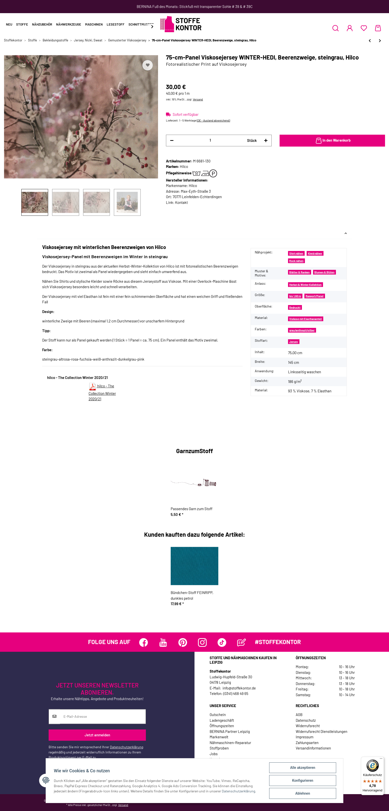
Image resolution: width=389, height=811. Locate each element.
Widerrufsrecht (308, 725)
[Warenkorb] (378, 28)
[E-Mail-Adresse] (103, 716)
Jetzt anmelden (97, 735)
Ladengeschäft (222, 720)
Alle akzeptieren (302, 768)
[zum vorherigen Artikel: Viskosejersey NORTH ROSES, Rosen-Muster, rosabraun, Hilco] (370, 40)
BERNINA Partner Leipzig (230, 731)
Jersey (293, 341)
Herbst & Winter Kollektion (305, 284)
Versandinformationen (313, 748)
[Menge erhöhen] (265, 140)
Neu (9, 24)
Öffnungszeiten (222, 725)
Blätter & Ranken (299, 272)
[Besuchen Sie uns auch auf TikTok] (222, 642)
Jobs (214, 753)
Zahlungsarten (307, 742)
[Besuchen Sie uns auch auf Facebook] (143, 642)
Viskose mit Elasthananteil (305, 318)
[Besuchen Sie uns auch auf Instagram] (202, 642)
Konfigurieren (302, 780)
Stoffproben (219, 748)
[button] (335, 28)
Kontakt (181, 202)
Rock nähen (296, 260)
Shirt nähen (296, 253)
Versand (198, 99)
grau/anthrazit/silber (302, 330)
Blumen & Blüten (324, 272)
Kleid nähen (315, 253)
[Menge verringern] (171, 140)
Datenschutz (306, 720)
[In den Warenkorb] (332, 141)
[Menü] (381, 760)
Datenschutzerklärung (126, 747)
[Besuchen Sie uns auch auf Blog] (241, 642)
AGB (299, 714)
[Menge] (210, 140)
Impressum (304, 737)
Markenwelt (219, 737)
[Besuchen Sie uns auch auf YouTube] (163, 642)
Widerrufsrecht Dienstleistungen (321, 731)
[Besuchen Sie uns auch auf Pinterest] (182, 642)
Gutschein (218, 714)
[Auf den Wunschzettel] (147, 65)
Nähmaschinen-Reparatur (230, 742)
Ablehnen (302, 793)
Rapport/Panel (315, 296)
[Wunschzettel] (364, 28)
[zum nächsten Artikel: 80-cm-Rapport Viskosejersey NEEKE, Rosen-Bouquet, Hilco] (380, 40)
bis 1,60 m (295, 296)
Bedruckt (294, 307)
